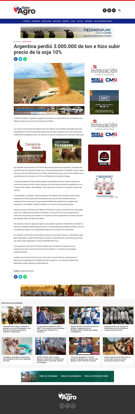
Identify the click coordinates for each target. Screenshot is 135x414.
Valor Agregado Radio (103, 21)
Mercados (57, 21)
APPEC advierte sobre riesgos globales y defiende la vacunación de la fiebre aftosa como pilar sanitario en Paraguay (50, 359)
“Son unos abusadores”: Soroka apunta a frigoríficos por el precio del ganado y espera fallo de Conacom (84, 359)
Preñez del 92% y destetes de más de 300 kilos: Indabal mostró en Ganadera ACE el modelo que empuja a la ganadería (84, 329)
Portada (26, 21)
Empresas (88, 21)
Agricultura (46, 21)
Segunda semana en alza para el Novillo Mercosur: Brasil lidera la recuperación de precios (116, 328)
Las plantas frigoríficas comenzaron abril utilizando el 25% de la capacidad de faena (16, 359)
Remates (66, 21)
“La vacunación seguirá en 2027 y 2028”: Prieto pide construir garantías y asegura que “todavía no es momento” (50, 329)
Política (80, 21)
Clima (73, 21)
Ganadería (36, 21)
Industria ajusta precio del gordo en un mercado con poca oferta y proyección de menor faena (117, 359)
